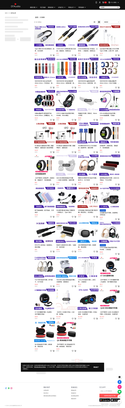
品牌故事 (46, 390)
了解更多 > (25, 368)
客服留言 (73, 393)
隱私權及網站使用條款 (50, 396)
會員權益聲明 (75, 396)
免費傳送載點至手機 (109, 395)
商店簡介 (46, 393)
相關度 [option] (106, 22)
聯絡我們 (73, 398)
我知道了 (96, 367)
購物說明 (73, 390)
